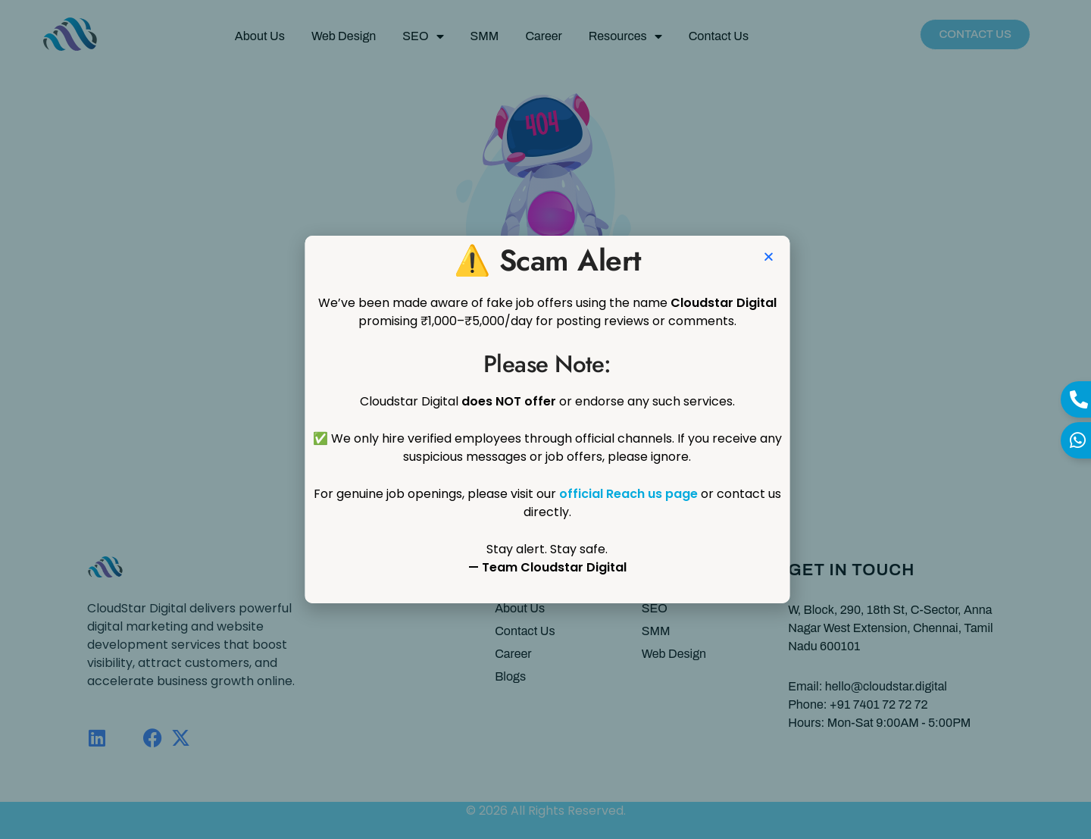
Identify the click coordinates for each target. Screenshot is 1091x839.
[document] (545, 419)
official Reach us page (663, 493)
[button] (803, 256)
